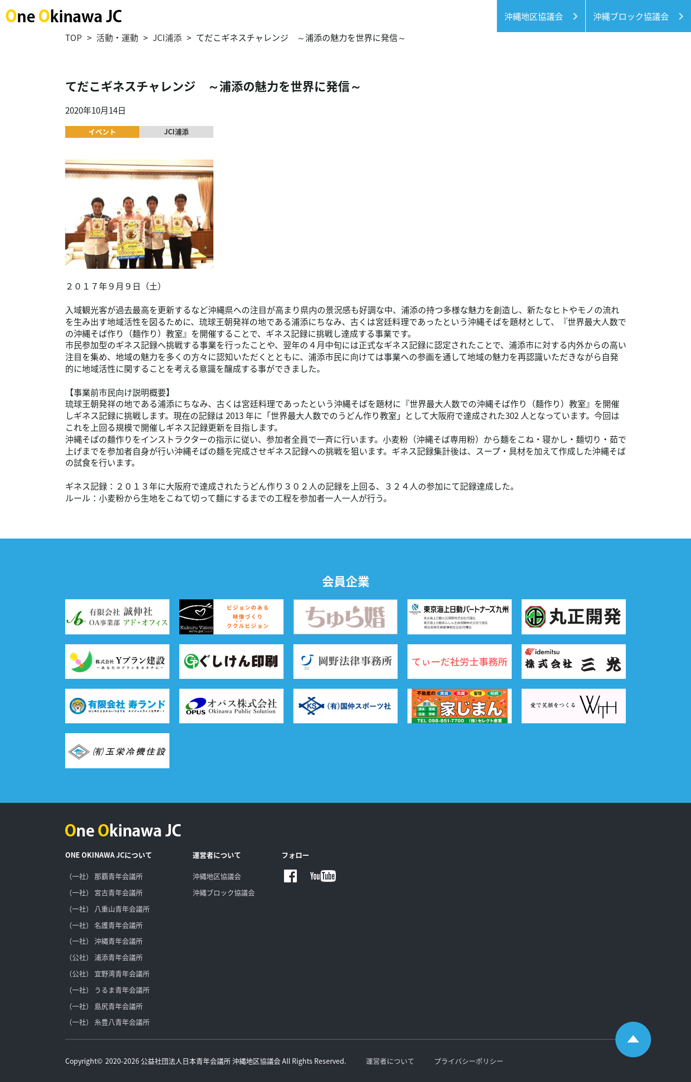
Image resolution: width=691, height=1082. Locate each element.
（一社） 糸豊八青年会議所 (107, 1022)
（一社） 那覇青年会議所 (104, 876)
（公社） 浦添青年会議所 (104, 957)
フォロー (295, 855)
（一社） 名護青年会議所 (104, 925)
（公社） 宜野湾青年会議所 (107, 973)
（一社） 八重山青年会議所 (107, 909)
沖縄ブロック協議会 (224, 892)
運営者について (217, 855)
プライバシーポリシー (468, 1061)
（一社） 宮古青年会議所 (104, 892)
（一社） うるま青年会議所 (107, 990)
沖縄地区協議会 (217, 876)
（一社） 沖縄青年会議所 (104, 941)
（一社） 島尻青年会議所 (104, 1006)
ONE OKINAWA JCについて (108, 855)
